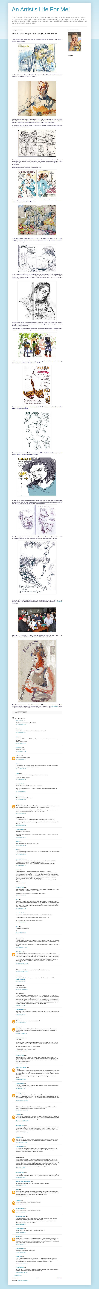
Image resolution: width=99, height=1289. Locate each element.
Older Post (59, 1278)
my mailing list (55, 706)
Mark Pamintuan (20, 1037)
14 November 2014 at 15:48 (22, 1196)
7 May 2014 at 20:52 (20, 1167)
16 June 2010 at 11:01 (21, 799)
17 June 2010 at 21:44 (21, 845)
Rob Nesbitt (19, 1256)
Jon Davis (18, 796)
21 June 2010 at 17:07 (21, 932)
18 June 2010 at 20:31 (21, 883)
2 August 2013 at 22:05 (21, 1079)
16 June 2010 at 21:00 (21, 837)
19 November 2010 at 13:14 (22, 971)
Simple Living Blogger (21, 1067)
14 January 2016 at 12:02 (21, 1204)
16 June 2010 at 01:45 (21, 759)
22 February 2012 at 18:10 (22, 989)
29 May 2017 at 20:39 (21, 1252)
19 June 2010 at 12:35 (21, 908)
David (17, 1019)
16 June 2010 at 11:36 (21, 813)
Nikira (17, 763)
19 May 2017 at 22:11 (21, 1244)
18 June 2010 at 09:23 (21, 865)
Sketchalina (19, 747)
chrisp (17, 1189)
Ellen (17, 976)
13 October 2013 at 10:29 (21, 1153)
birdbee (18, 937)
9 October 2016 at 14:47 (21, 1212)
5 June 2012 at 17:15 (20, 1014)
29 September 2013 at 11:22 (22, 1132)
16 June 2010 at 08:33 (21, 779)
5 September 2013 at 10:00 (22, 1110)
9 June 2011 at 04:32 (20, 981)
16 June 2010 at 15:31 (21, 825)
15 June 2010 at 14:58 (21, 743)
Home (37, 1278)
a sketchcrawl (58, 601)
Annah (17, 841)
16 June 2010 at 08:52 (21, 791)
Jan (17, 849)
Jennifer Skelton (20, 1208)
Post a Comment (17, 1275)
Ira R (17, 869)
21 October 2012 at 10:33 (21, 1063)
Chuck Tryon (19, 1093)
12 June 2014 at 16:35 (21, 1185)
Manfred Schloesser (20, 1216)
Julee (17, 737)
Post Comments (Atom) (23, 1280)
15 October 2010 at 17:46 (21, 947)
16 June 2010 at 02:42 (21, 768)
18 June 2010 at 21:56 (21, 895)
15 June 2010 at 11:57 (21, 724)
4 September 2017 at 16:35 (22, 1263)
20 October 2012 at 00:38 (21, 1051)
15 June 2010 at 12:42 (21, 732)
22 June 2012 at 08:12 (21, 1022)
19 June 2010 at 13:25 (21, 922)
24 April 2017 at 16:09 (21, 1232)
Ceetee (17, 1027)
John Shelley (19, 951)
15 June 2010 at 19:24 (21, 751)
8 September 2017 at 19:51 (22, 1272)
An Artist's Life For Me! (41, 9)
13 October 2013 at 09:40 (21, 1142)
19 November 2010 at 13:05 (22, 963)
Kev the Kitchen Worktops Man (23, 1181)
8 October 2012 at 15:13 (21, 1033)
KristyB (18, 1236)
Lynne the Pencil (20, 783)
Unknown (18, 755)
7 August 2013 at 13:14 (21, 1088)
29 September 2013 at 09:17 (22, 1120)
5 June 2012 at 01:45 (20, 1005)
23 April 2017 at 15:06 (21, 1224)
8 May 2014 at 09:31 (20, 1177)
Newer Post (14, 1278)
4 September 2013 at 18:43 (22, 1100)
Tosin (17, 729)
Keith (17, 773)
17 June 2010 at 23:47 (21, 854)
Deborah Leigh (19, 720)
